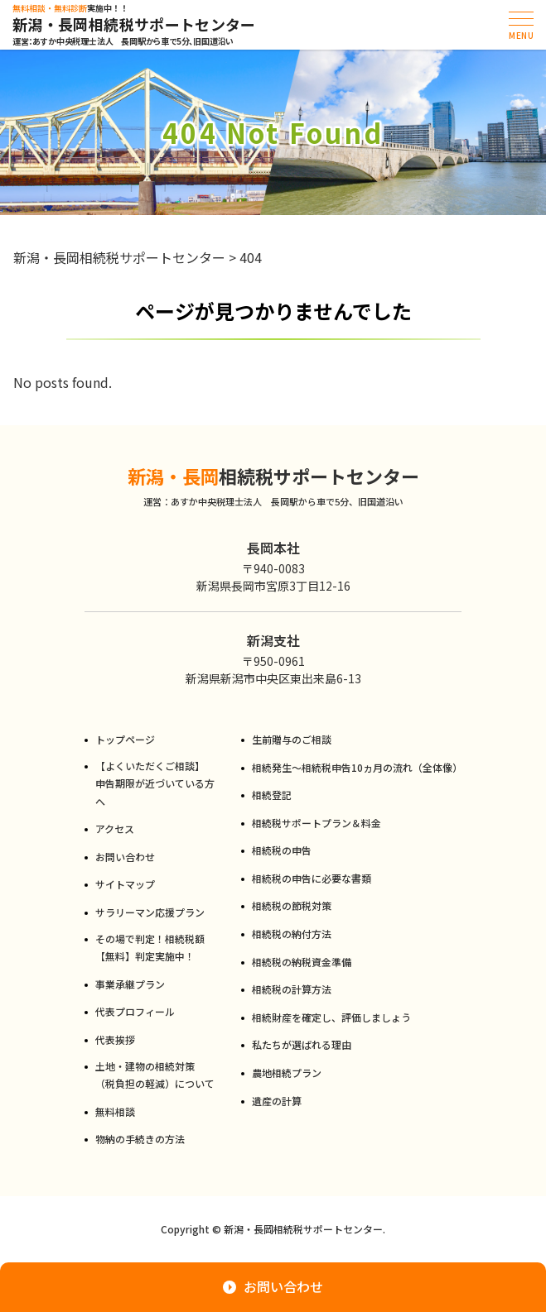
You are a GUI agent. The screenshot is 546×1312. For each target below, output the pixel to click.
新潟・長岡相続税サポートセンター (134, 25)
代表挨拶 (115, 1039)
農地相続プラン (286, 1072)
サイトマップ (125, 884)
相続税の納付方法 (291, 934)
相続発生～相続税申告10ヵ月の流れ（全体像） (356, 767)
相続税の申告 (282, 850)
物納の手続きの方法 (140, 1139)
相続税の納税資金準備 (301, 962)
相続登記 (272, 795)
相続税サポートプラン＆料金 (316, 823)
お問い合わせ (125, 857)
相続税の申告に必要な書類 (311, 878)
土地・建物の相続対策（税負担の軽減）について (155, 1075)
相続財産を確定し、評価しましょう (331, 1017)
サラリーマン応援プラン (150, 912)
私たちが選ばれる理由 (301, 1044)
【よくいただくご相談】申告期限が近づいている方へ (155, 783)
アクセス (114, 828)
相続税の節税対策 (291, 905)
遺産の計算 (277, 1101)
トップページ (125, 739)
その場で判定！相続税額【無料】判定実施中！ (150, 947)
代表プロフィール (135, 1011)
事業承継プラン (130, 984)
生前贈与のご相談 (291, 739)
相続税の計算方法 (291, 989)
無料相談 (115, 1111)
